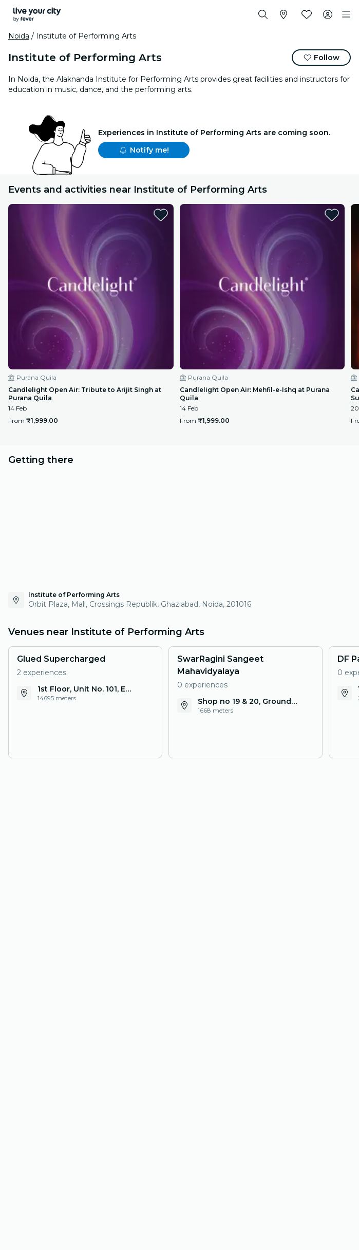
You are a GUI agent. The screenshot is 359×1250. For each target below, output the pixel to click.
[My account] (327, 14)
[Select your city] (283, 14)
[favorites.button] (160, 214)
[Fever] (37, 14)
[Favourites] (306, 14)
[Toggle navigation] (346, 14)
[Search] (263, 14)
